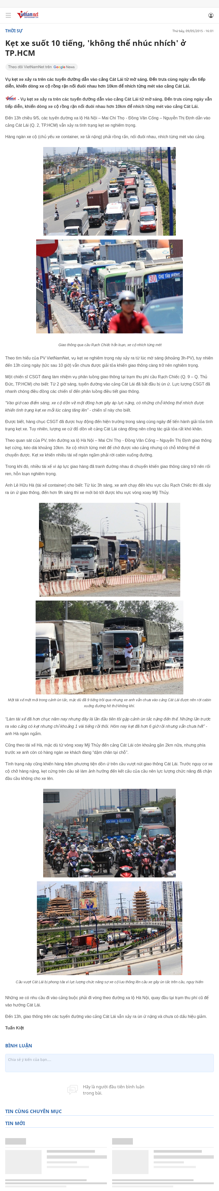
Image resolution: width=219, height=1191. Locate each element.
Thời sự (14, 31)
